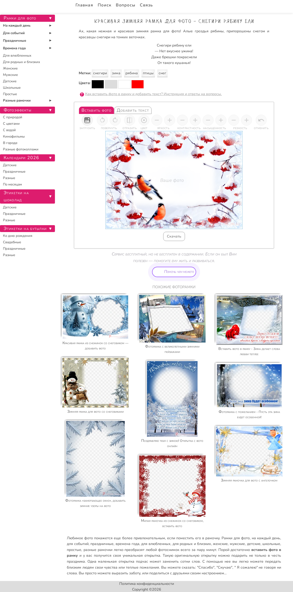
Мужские (10, 74)
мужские (237, 543)
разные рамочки (98, 549)
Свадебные (12, 242)
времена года (127, 543)
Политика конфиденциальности (146, 583)
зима (116, 73)
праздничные (102, 543)
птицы (148, 73)
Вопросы (125, 5)
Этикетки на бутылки (25, 229)
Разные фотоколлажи (20, 149)
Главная (84, 5)
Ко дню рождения (17, 235)
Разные (9, 178)
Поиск (104, 5)
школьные (271, 543)
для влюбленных (156, 543)
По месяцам (12, 184)
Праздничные (14, 40)
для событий (78, 543)
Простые (10, 94)
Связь (146, 5)
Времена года (14, 48)
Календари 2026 (21, 158)
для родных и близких (192, 543)
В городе (10, 143)
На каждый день (16, 25)
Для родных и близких (21, 62)
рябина (131, 73)
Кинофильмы (14, 136)
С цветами (11, 123)
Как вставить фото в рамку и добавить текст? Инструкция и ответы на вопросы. (153, 94)
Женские (10, 68)
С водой (9, 130)
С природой (12, 117)
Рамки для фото (236, 538)
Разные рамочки (17, 100)
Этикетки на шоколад (16, 196)
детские (253, 543)
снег (162, 73)
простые (74, 549)
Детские (9, 81)
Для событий (14, 33)
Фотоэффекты (17, 110)
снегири (100, 73)
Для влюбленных (17, 55)
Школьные (12, 87)
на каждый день (266, 538)
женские (220, 543)
